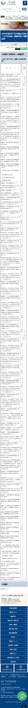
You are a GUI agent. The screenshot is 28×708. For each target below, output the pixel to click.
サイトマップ (4, 674)
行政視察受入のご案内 (13, 657)
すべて (10, 11)
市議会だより (13, 653)
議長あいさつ (13, 612)
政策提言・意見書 (13, 645)
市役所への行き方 (22, 676)
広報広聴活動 (13, 608)
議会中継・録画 (13, 628)
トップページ (8, 16)
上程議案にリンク (4, 588)
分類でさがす (15, 16)
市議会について (13, 641)
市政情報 (22, 16)
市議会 (10, 17)
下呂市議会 (19, 17)
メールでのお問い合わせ (7, 692)
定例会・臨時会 (13, 624)
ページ (15, 11)
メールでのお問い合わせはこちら (9, 603)
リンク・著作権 (12, 676)
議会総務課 (4, 598)
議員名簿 (13, 616)
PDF (20, 11)
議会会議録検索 (13, 633)
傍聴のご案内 (13, 649)
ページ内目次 (14, 44)
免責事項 (3, 676)
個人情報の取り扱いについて (17, 674)
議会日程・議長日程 (13, 620)
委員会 (13, 637)
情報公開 (13, 661)
